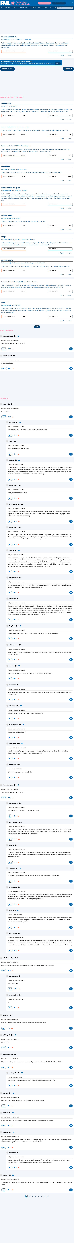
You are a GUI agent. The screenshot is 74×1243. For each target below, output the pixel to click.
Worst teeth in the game (10, 188)
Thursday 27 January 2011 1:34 (15, 1077)
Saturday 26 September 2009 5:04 (17, 729)
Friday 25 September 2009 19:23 (16, 689)
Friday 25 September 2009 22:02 (16, 710)
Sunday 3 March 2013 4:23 (14, 769)
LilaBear (5, 1113)
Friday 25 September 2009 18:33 (16, 603)
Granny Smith (6, 103)
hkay (10, 910)
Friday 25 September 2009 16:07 (10, 962)
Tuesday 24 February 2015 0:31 (16, 937)
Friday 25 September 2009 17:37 (16, 508)
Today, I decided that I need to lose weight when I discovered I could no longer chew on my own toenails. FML (35, 266)
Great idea (5, 166)
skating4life (13, 1073)
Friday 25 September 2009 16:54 (16, 807)
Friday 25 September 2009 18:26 (16, 999)
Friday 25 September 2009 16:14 (9, 1039)
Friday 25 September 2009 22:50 (16, 872)
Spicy (15, 8)
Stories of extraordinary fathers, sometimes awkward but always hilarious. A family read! (31, 63)
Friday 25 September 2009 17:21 (16, 489)
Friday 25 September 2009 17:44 (16, 531)
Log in (71, 3)
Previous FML (7, 69)
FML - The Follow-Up (44, 8)
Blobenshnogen (8, 336)
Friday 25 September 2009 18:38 (16, 630)
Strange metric (7, 260)
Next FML (68, 69)
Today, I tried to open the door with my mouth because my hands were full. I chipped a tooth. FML (31, 172)
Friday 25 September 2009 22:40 (16, 849)
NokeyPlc (12, 422)
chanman (12, 868)
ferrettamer (13, 744)
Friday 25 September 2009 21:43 (16, 826)
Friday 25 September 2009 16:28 (10, 1117)
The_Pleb (12, 626)
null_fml (5, 1093)
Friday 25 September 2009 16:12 (9, 360)
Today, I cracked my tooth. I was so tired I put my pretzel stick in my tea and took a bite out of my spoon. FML (34, 130)
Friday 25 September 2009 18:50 (16, 670)
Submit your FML (44, 3)
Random (8, 8)
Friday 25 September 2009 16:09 (10, 1019)
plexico (11, 460)
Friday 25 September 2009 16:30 (10, 1136)
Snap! (3, 237)
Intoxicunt (12, 706)
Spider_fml (6, 1035)
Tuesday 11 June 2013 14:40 (15, 914)
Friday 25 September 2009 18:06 (16, 582)
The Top (33, 8)
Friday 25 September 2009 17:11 (16, 1157)
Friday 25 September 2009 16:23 (10, 1097)
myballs (5, 1132)
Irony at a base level (9, 37)
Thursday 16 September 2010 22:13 (17, 748)
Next (37, 326)
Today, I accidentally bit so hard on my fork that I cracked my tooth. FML (23, 221)
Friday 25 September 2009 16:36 (10, 1179)
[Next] (47, 1196)
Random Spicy (23, 8)
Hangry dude (6, 215)
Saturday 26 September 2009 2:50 (17, 891)
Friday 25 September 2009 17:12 (16, 464)
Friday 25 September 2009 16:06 (10, 340)
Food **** (5, 302)
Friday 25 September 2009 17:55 (16, 555)
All (2, 8)
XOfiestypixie (13, 725)
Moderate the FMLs (59, 3)
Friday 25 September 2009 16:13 (16, 426)
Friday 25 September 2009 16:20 (16, 445)
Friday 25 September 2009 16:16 (9, 1059)
